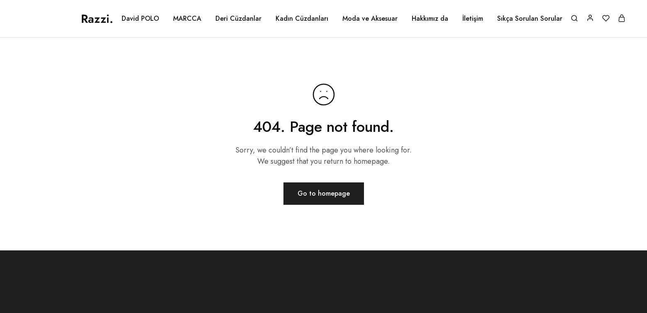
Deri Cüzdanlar (238, 18)
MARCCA (187, 18)
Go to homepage (324, 193)
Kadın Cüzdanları (302, 18)
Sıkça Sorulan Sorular (529, 18)
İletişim (472, 18)
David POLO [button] (140, 18)
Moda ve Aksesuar (370, 18)
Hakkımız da (430, 18)
